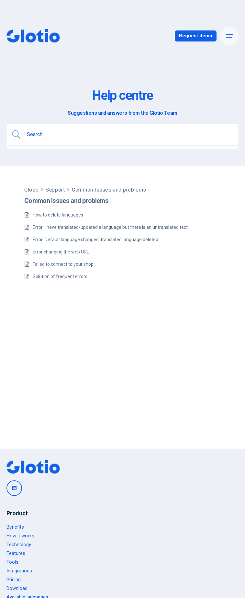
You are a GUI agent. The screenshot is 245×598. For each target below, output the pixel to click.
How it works (20, 536)
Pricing (13, 579)
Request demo (195, 36)
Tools (12, 562)
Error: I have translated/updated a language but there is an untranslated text (110, 227)
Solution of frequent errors (60, 276)
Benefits (15, 527)
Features (15, 553)
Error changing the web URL (61, 251)
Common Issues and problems (109, 190)
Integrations (19, 571)
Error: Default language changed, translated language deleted (95, 239)
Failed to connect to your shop (63, 264)
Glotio (31, 190)
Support (55, 190)
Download (17, 588)
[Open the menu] (229, 36)
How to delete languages (58, 214)
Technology (18, 544)
